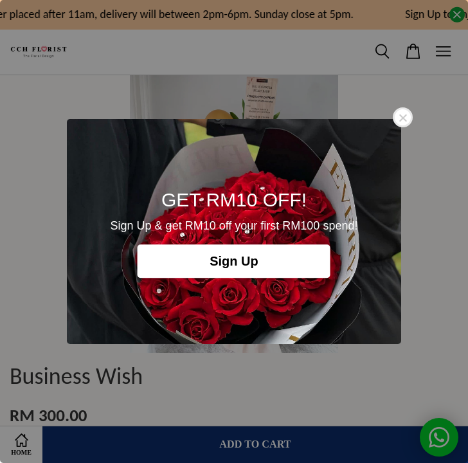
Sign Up (234, 261)
